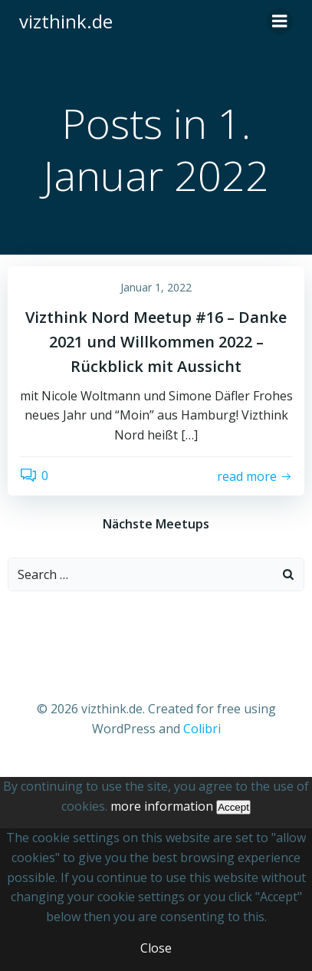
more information (161, 806)
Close (156, 948)
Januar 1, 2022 (156, 287)
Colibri (202, 728)
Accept (233, 807)
